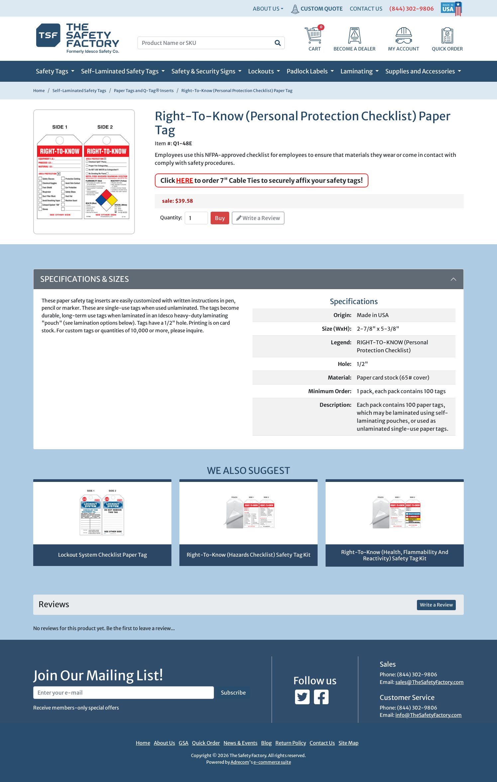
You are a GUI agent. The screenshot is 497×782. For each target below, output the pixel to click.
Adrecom (240, 762)
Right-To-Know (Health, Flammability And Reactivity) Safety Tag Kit (394, 555)
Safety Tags (52, 71)
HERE (184, 180)
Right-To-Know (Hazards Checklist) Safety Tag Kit (249, 555)
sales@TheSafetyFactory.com (429, 682)
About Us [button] (266, 8)
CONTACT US (366, 8)
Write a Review (258, 218)
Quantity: (171, 217)
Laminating (357, 71)
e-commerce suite (272, 762)
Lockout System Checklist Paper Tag (102, 555)
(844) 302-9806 (411, 8)
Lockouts (261, 71)
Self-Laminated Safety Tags (120, 71)
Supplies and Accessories (420, 71)
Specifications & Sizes (84, 279)
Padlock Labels (308, 71)
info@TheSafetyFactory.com (428, 715)
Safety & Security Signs (204, 71)
